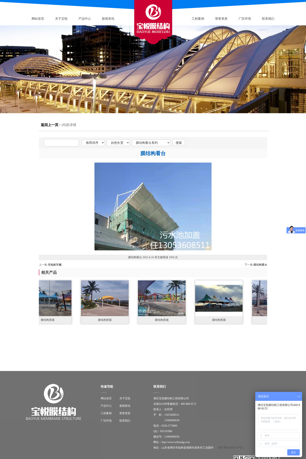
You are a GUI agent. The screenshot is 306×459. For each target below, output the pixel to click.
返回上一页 (49, 125)
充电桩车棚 (54, 264)
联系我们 (268, 18)
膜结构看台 (260, 264)
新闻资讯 (108, 18)
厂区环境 (244, 18)
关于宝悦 (61, 18)
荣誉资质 (221, 18)
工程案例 (198, 18)
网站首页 (38, 18)
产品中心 (84, 18)
